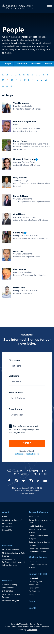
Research (36, 63)
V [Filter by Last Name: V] (41, 80)
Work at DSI (7, 523)
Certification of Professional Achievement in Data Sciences (13, 562)
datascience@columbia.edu (27, 454)
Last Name (27, 379)
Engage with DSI (38, 574)
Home (4, 516)
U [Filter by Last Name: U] (37, 80)
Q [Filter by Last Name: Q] (20, 80)
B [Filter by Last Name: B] (7, 74)
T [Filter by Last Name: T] (33, 80)
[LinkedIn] (37, 480)
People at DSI (8, 527)
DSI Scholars (7, 591)
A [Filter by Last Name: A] (3, 74)
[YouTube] (30, 481)
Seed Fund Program (10, 600)
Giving (31, 595)
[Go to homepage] (17, 6)
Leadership (21, 63)
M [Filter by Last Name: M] (3, 80)
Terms (32, 624)
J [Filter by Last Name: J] (39, 74)
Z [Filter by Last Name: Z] (11, 85)
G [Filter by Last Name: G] (28, 74)
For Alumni (33, 578)
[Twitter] (23, 480)
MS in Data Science (10, 550)
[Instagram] (16, 480)
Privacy (40, 624)
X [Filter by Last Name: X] (3, 85)
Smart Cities (34, 516)
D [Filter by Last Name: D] (15, 74)
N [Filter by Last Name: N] (7, 80)
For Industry (34, 588)
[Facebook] (9, 480)
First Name (27, 363)
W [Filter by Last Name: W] (46, 80)
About (5, 512)
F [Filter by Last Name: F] (23, 74)
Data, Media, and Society (39, 542)
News (32, 601)
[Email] (45, 480)
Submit (27, 443)
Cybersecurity (34, 545)
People (7, 63)
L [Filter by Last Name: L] (47, 74)
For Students (34, 591)
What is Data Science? (11, 520)
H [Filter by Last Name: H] (32, 74)
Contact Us (7, 530)
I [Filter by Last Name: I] (36, 74)
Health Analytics (36, 526)
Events (32, 608)
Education (7, 545)
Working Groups (38, 557)
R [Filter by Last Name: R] (24, 80)
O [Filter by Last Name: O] (12, 80)
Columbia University (19, 624)
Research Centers (38, 512)
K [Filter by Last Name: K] (43, 74)
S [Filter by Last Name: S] (29, 80)
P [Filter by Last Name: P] (16, 80)
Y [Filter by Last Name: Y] (7, 85)
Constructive (32, 630)
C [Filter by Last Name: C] (11, 74)
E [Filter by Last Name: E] (19, 74)
